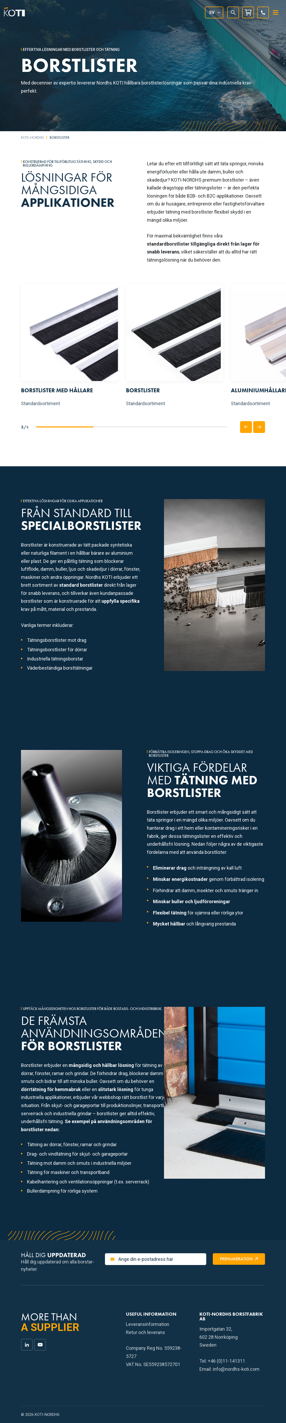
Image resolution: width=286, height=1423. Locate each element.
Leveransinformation (147, 1324)
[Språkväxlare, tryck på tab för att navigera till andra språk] (214, 12)
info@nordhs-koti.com (236, 1369)
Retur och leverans (145, 1332)
